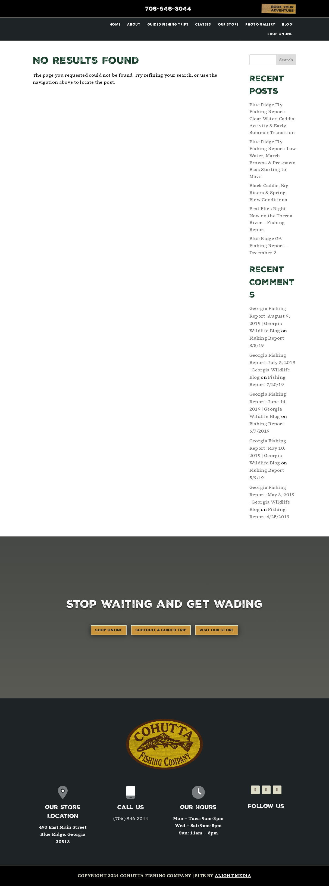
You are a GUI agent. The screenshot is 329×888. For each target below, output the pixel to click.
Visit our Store (216, 632)
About (133, 24)
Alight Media (233, 878)
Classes (203, 24)
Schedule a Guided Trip (160, 632)
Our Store (228, 24)
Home (114, 24)
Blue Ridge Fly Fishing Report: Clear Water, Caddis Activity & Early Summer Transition (272, 121)
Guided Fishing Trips (167, 24)
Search (286, 62)
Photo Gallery (260, 24)
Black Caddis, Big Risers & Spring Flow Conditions (269, 194)
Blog (287, 24)
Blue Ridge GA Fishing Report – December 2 (268, 247)
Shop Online (279, 34)
